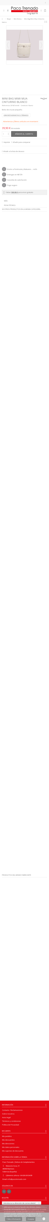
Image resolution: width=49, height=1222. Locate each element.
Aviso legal (6, 1117)
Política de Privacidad (10, 1125)
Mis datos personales (10, 1147)
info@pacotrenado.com (16, 1179)
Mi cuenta (6, 1131)
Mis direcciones (8, 1143)
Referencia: (6, 105)
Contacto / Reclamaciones (12, 1110)
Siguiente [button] (41, 45)
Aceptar (30, 1219)
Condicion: (24, 105)
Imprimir (6, 142)
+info (35, 169)
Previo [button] (7, 45)
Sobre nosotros (8, 1114)
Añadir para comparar (21, 142)
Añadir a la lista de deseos (13, 151)
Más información (13, 1219)
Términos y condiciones (11, 1121)
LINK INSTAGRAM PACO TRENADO (16, 115)
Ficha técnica (9, 205)
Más (6, 201)
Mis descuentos (8, 1140)
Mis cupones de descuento (13, 1151)
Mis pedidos (7, 1136)
